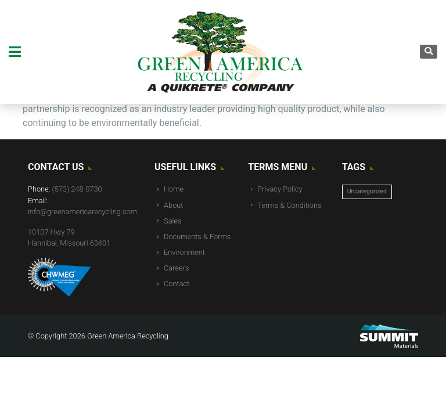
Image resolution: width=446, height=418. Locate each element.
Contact (176, 283)
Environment (184, 252)
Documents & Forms (197, 236)
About (173, 205)
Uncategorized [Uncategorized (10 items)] (367, 191)
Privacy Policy (279, 189)
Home (174, 189)
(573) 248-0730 (77, 189)
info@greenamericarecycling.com (82, 211)
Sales (172, 221)
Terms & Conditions (289, 205)
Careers (176, 268)
